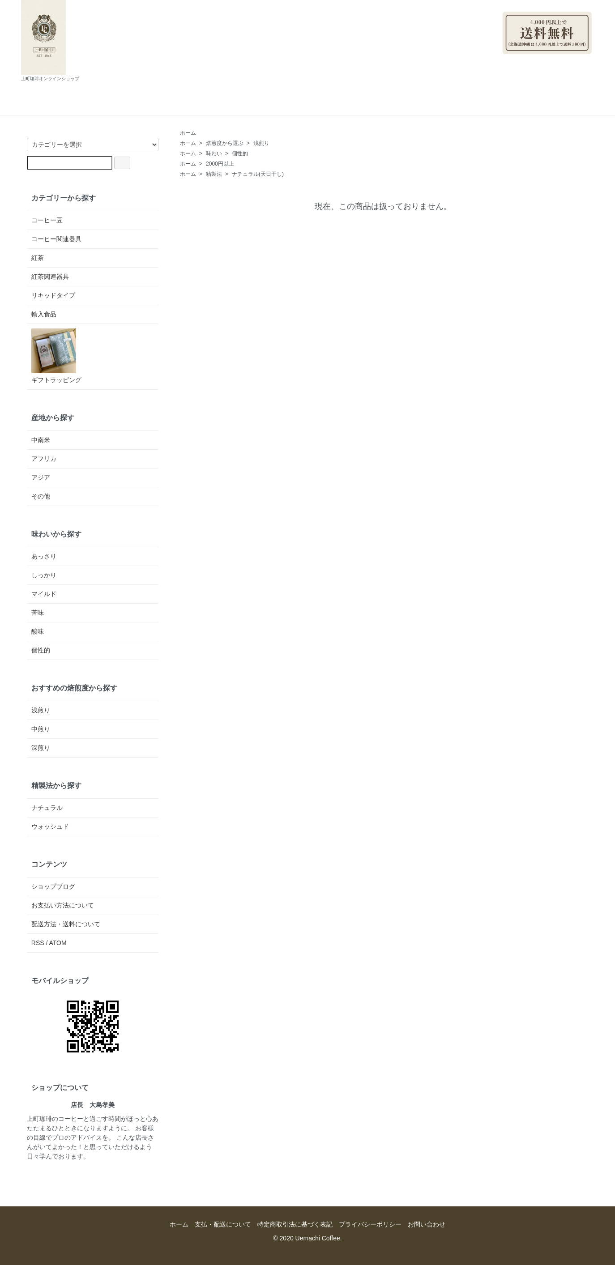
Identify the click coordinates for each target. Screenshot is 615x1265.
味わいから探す (56, 534)
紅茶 (37, 257)
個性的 (240, 153)
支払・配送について (227, 105)
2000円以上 (220, 164)
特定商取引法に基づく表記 (295, 1224)
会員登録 (534, 58)
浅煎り (261, 143)
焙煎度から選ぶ (224, 143)
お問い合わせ (369, 105)
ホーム (164, 105)
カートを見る (433, 105)
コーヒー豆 (47, 220)
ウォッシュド (50, 826)
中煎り (40, 729)
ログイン (574, 58)
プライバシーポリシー (370, 1224)
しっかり (43, 575)
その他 (40, 496)
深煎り (40, 747)
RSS (37, 942)
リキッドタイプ (53, 295)
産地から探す (52, 417)
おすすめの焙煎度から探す (74, 688)
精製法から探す (56, 785)
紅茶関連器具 (50, 276)
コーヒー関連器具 (56, 239)
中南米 (40, 439)
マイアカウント (565, 4)
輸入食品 (43, 314)
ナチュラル (47, 807)
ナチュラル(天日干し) (258, 174)
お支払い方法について (62, 905)
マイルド (43, 593)
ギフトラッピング (56, 355)
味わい (214, 153)
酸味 (37, 631)
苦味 (37, 612)
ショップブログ (303, 105)
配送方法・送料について (65, 924)
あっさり (43, 556)
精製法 (214, 174)
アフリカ (43, 458)
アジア (40, 477)
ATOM (58, 942)
